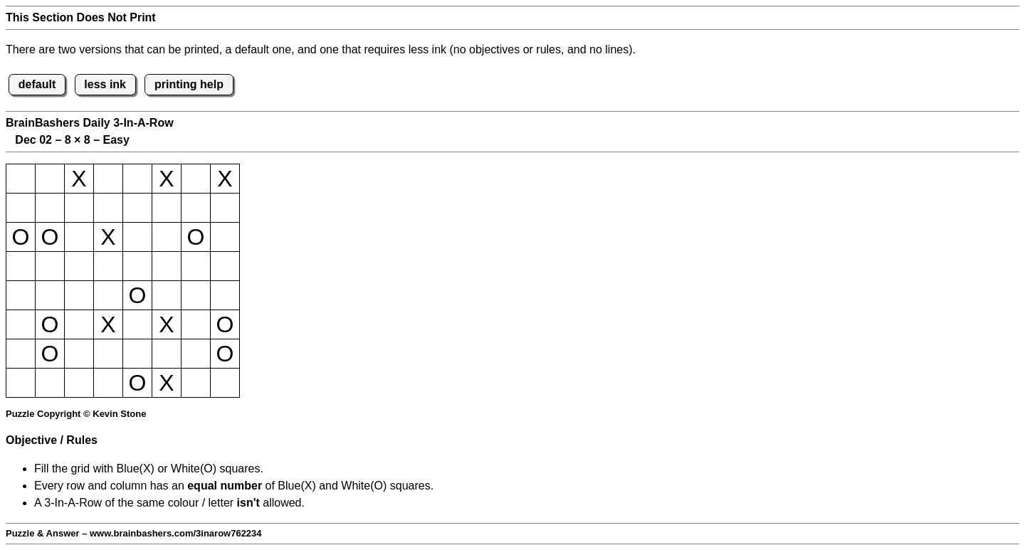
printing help (189, 84)
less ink (105, 84)
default (37, 84)
